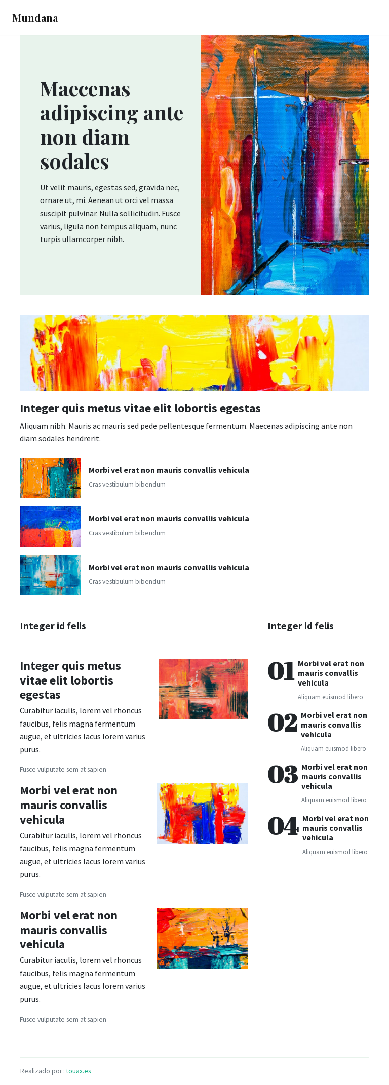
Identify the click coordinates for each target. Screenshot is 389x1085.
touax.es (78, 1071)
